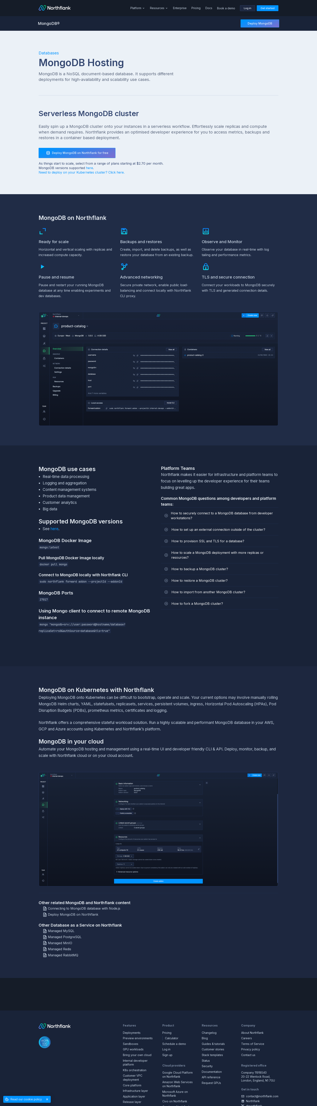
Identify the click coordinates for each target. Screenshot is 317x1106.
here (89, 168)
